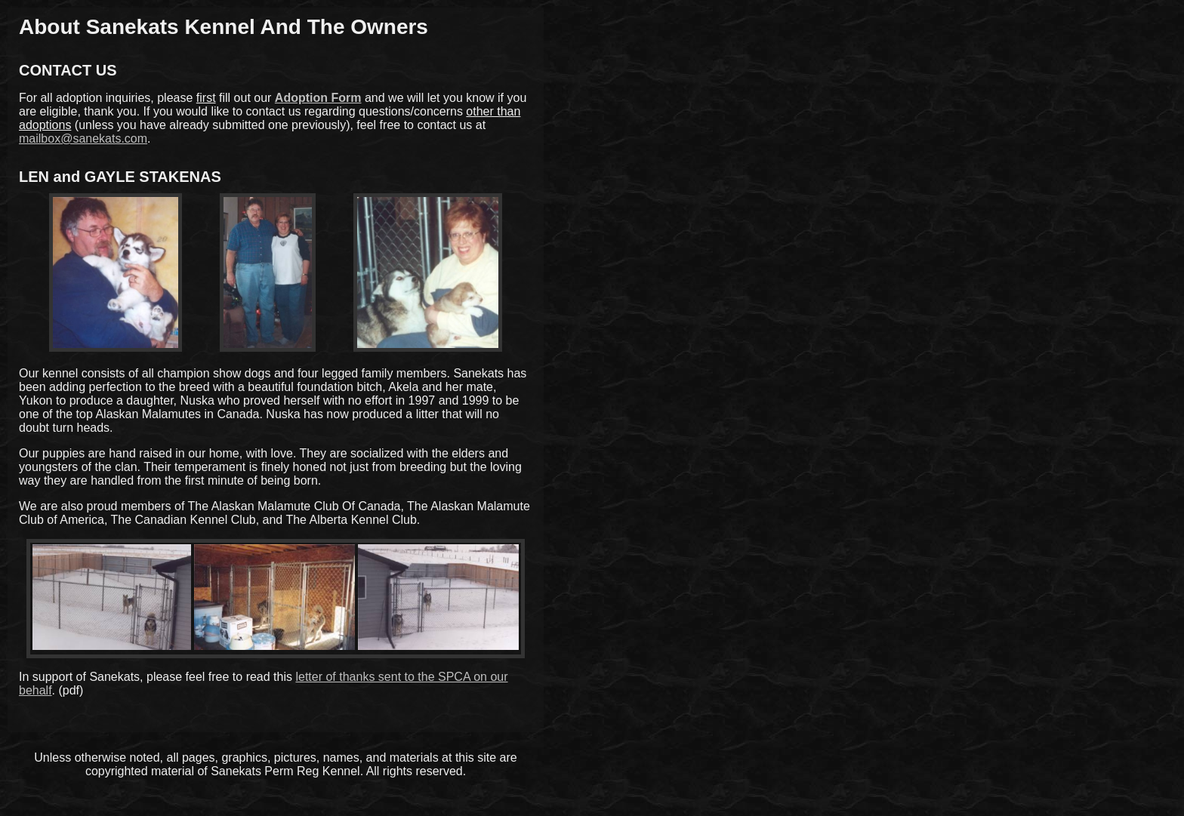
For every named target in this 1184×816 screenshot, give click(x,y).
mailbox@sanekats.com (83, 138)
